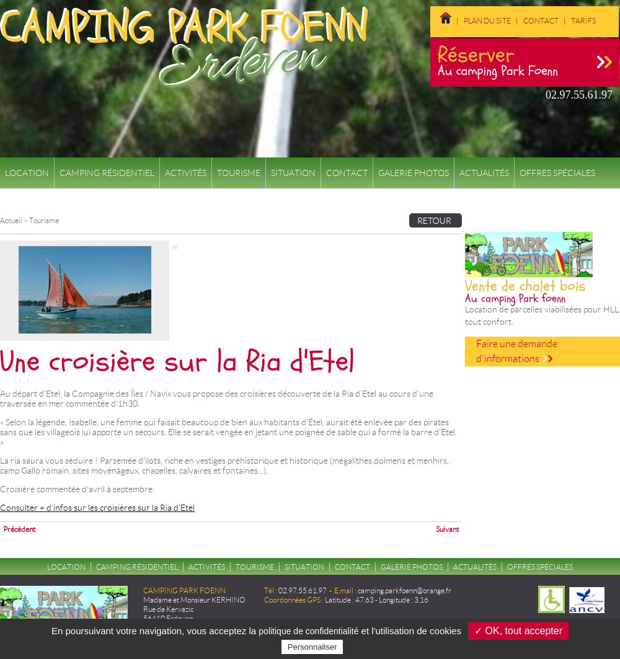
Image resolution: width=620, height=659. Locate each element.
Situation (293, 173)
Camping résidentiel (107, 173)
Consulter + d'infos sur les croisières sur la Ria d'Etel (97, 508)
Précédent (19, 529)
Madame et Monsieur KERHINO (194, 600)
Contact (541, 21)
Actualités (484, 173)
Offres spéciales (557, 173)
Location (27, 173)
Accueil (11, 220)
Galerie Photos (413, 173)
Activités (185, 173)
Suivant (447, 529)
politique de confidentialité (308, 631)
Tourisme (238, 173)
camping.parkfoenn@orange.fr (404, 590)
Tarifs (583, 21)
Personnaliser (312, 647)
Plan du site (487, 21)
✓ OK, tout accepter (518, 631)
